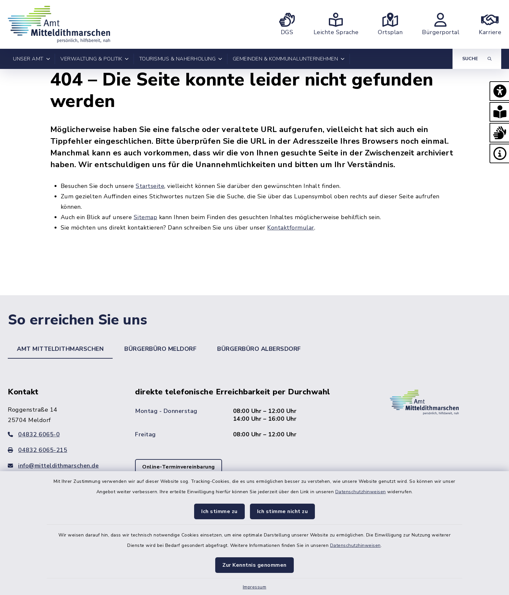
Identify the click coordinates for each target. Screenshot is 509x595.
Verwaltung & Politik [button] (94, 58)
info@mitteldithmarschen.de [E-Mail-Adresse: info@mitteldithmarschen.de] (53, 465)
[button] (499, 91)
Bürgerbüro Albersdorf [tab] (259, 349)
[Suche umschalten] (477, 59)
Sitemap (145, 217)
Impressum (255, 587)
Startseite (150, 186)
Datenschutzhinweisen (360, 492)
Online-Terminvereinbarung (178, 466)
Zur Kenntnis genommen (254, 565)
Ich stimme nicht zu (282, 511)
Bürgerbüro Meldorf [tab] (160, 349)
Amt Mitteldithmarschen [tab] (60, 349)
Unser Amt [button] (31, 58)
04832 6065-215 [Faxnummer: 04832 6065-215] (37, 450)
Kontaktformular (290, 227)
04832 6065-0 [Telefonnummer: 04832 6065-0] (34, 434)
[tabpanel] (254, 440)
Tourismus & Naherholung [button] (180, 58)
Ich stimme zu (219, 511)
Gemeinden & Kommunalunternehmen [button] (289, 58)
